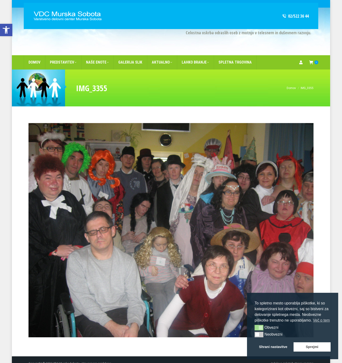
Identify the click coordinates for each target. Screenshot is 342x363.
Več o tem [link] (321, 320)
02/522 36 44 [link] (295, 8)
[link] (6, 30)
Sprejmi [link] (312, 347)
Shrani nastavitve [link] (273, 347)
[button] (259, 327)
